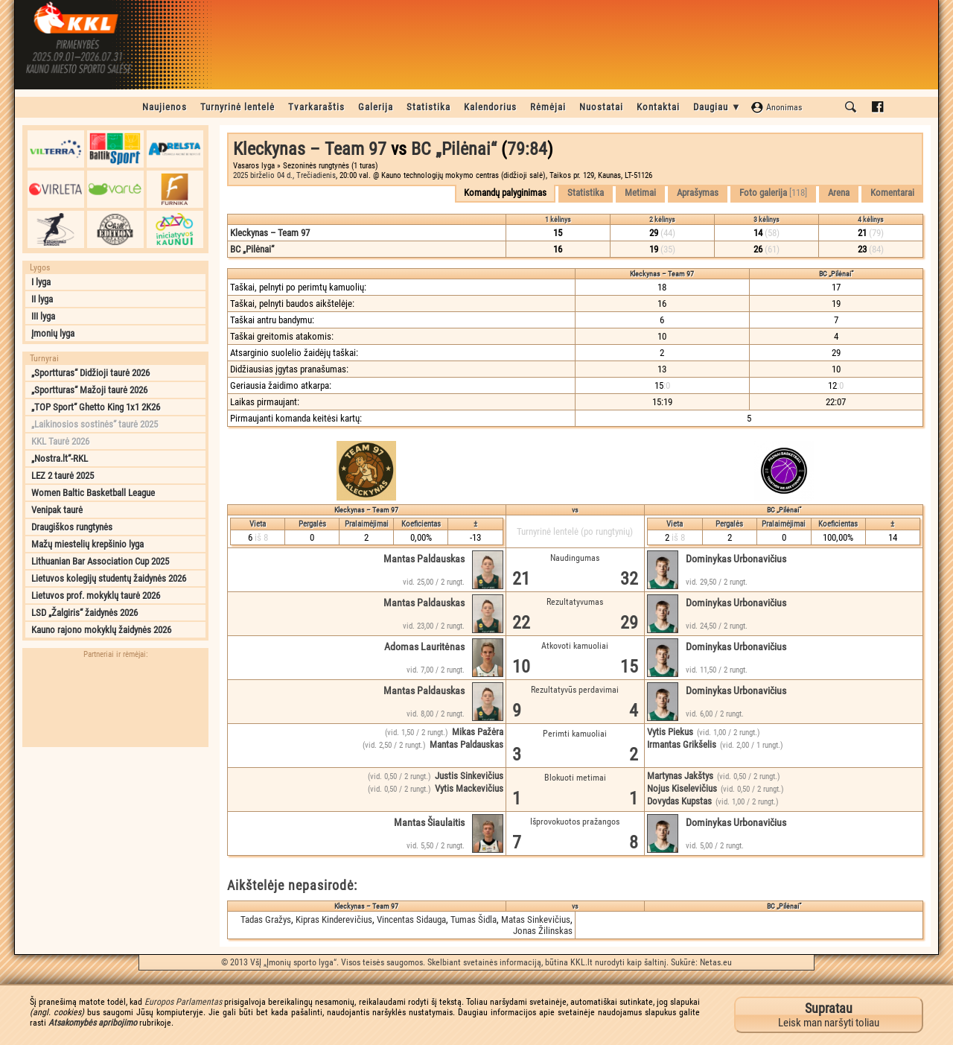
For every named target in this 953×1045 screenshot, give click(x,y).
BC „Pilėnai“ (454, 149)
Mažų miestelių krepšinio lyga (87, 544)
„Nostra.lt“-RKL (59, 458)
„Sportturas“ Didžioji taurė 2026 (90, 372)
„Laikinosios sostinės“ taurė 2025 (94, 424)
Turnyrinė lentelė (237, 106)
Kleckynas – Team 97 (309, 149)
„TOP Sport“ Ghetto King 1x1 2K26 (95, 407)
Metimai (640, 192)
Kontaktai (658, 106)
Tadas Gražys (265, 919)
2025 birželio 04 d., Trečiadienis (284, 175)
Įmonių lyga (52, 333)
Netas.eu (716, 962)
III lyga (43, 316)
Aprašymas (697, 192)
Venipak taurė (57, 509)
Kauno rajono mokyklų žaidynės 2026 (101, 629)
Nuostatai (601, 106)
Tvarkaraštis (316, 106)
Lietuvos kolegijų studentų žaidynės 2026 (108, 578)
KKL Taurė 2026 (60, 441)
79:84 (527, 149)
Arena (839, 192)
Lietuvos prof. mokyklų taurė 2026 (95, 595)
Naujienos (164, 106)
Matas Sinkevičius (535, 919)
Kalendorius (490, 106)
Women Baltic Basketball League (93, 492)
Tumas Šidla (473, 919)
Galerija (375, 106)
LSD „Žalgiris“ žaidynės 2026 (84, 612)
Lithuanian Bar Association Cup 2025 (100, 561)
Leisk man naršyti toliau (828, 1014)
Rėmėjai (548, 106)
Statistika (428, 106)
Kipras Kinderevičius (334, 919)
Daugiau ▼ (717, 106)
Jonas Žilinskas (543, 930)
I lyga (41, 282)
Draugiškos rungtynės (71, 527)
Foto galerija (773, 192)
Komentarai (892, 192)
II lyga (42, 299)
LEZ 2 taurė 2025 (62, 475)
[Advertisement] (115, 848)
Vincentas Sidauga (411, 919)
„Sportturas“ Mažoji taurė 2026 (89, 390)
